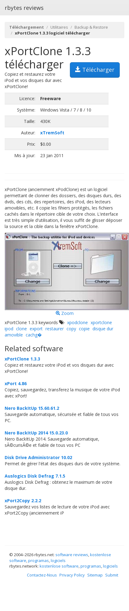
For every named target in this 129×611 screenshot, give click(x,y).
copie (84, 329)
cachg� (34, 335)
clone (21, 329)
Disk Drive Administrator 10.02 (38, 457)
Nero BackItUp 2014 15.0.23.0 (36, 433)
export (36, 329)
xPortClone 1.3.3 (22, 359)
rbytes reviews (24, 7)
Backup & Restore (91, 27)
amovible (14, 335)
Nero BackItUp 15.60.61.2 (32, 408)
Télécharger (94, 69)
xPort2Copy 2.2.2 (23, 500)
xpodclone (77, 322)
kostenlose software (59, 566)
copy (71, 329)
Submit (111, 575)
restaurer (54, 329)
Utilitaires (59, 27)
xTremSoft (52, 133)
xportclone (101, 322)
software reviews (71, 554)
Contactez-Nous (42, 575)
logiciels (58, 560)
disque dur (102, 329)
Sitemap (95, 575)
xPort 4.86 (16, 383)
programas (38, 560)
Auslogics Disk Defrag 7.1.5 (35, 476)
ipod (9, 329)
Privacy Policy (72, 575)
